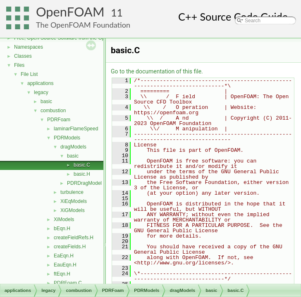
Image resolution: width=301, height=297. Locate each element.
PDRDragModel (84, 183)
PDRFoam (58, 120)
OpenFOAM (70, 11)
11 (117, 13)
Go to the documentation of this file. (157, 71)
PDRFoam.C (68, 283)
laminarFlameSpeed (76, 129)
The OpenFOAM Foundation (83, 24)
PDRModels (67, 138)
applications (40, 83)
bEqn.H (62, 228)
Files (19, 65)
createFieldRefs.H (73, 237)
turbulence (72, 192)
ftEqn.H (62, 274)
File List (29, 74)
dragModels (73, 147)
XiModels (64, 219)
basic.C (82, 165)
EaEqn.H (64, 256)
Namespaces (28, 47)
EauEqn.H (65, 265)
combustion (53, 110)
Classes (23, 56)
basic (46, 101)
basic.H (82, 174)
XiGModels (72, 210)
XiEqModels (73, 201)
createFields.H (70, 247)
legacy (41, 92)
